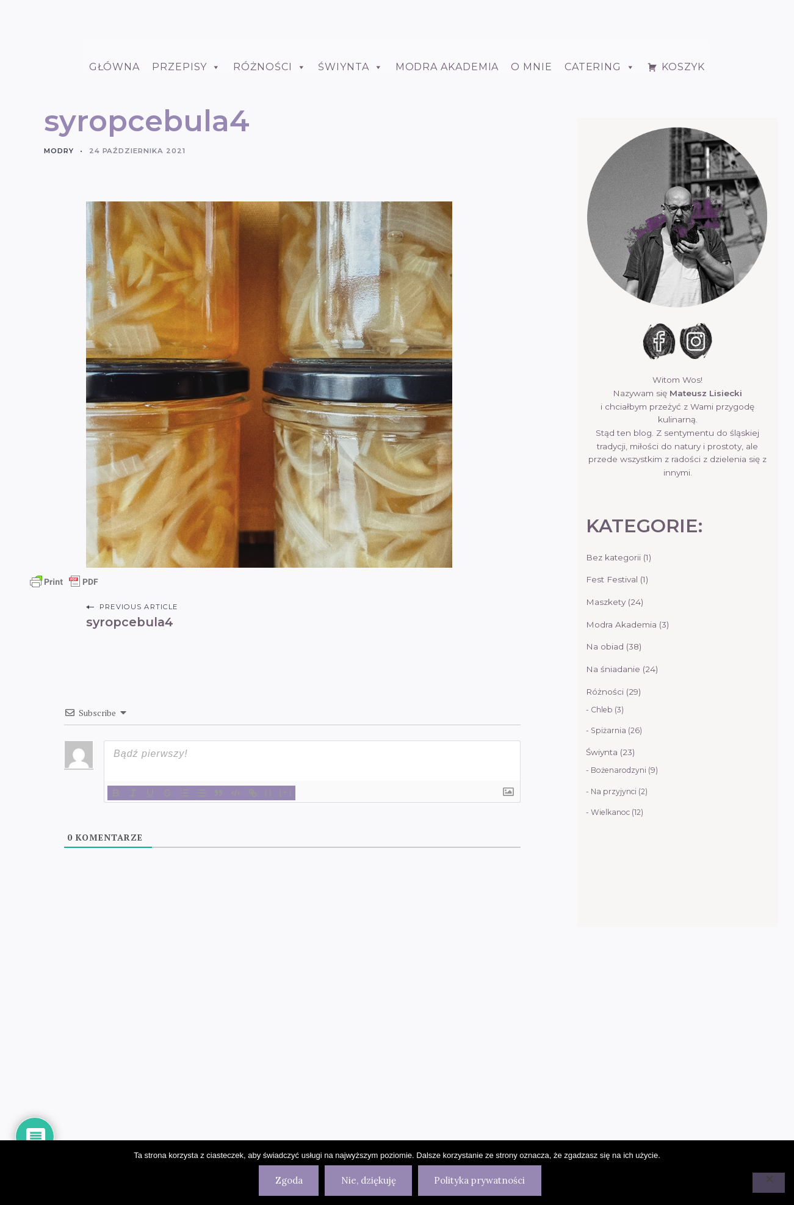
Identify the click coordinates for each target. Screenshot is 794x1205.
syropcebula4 (129, 805)
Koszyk (683, 250)
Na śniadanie (613, 852)
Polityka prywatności (479, 1180)
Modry (59, 334)
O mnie (531, 250)
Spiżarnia (608, 913)
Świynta (602, 935)
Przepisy (186, 250)
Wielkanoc (610, 995)
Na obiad (605, 829)
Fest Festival (612, 762)
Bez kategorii (613, 740)
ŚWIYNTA (350, 250)
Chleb (602, 892)
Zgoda (289, 1180)
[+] (285, 975)
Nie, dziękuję (368, 1180)
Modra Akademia (447, 250)
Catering (600, 250)
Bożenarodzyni (618, 953)
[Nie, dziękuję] (768, 1183)
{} (268, 975)
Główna (114, 250)
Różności (269, 250)
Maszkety (606, 785)
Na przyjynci (614, 974)
